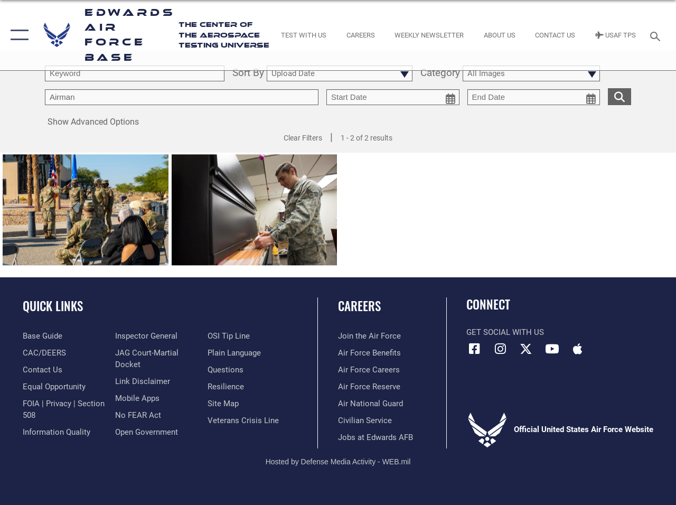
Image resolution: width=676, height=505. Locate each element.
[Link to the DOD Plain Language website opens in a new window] (234, 353)
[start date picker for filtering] (392, 97)
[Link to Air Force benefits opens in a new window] (369, 353)
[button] (17, 35)
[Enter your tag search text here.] (181, 97)
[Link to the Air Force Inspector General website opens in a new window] (146, 336)
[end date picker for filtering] (533, 97)
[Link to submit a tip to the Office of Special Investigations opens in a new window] (229, 336)
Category (440, 73)
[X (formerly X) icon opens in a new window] (526, 349)
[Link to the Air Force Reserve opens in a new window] (369, 386)
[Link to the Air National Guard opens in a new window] (370, 403)
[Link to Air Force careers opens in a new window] (369, 370)
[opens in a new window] (42, 336)
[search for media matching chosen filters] (619, 96)
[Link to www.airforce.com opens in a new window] (369, 336)
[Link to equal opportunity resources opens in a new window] (54, 386)
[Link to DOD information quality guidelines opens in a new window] (56, 432)
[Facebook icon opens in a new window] (474, 349)
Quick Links (53, 306)
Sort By (248, 73)
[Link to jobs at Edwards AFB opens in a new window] (375, 437)
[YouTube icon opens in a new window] (552, 349)
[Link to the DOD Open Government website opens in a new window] (146, 432)
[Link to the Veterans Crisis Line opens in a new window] (243, 420)
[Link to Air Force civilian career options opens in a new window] (365, 420)
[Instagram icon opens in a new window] (500, 349)
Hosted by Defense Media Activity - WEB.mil (338, 461)
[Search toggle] (657, 35)
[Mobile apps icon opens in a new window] (578, 349)
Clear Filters (303, 138)
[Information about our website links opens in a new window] (142, 381)
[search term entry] (134, 73)
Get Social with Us (505, 332)
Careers (359, 306)
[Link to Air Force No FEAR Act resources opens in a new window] (138, 415)
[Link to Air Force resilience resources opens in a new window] (226, 386)
